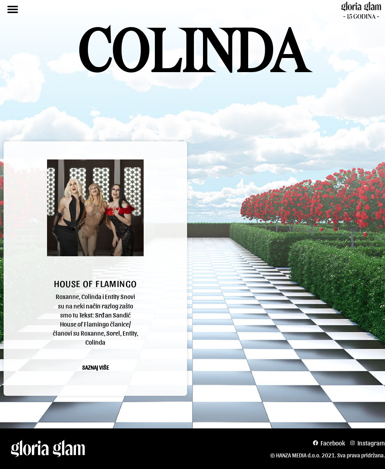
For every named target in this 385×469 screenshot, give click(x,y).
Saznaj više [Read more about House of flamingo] (95, 367)
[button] (12, 9)
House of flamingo (95, 283)
